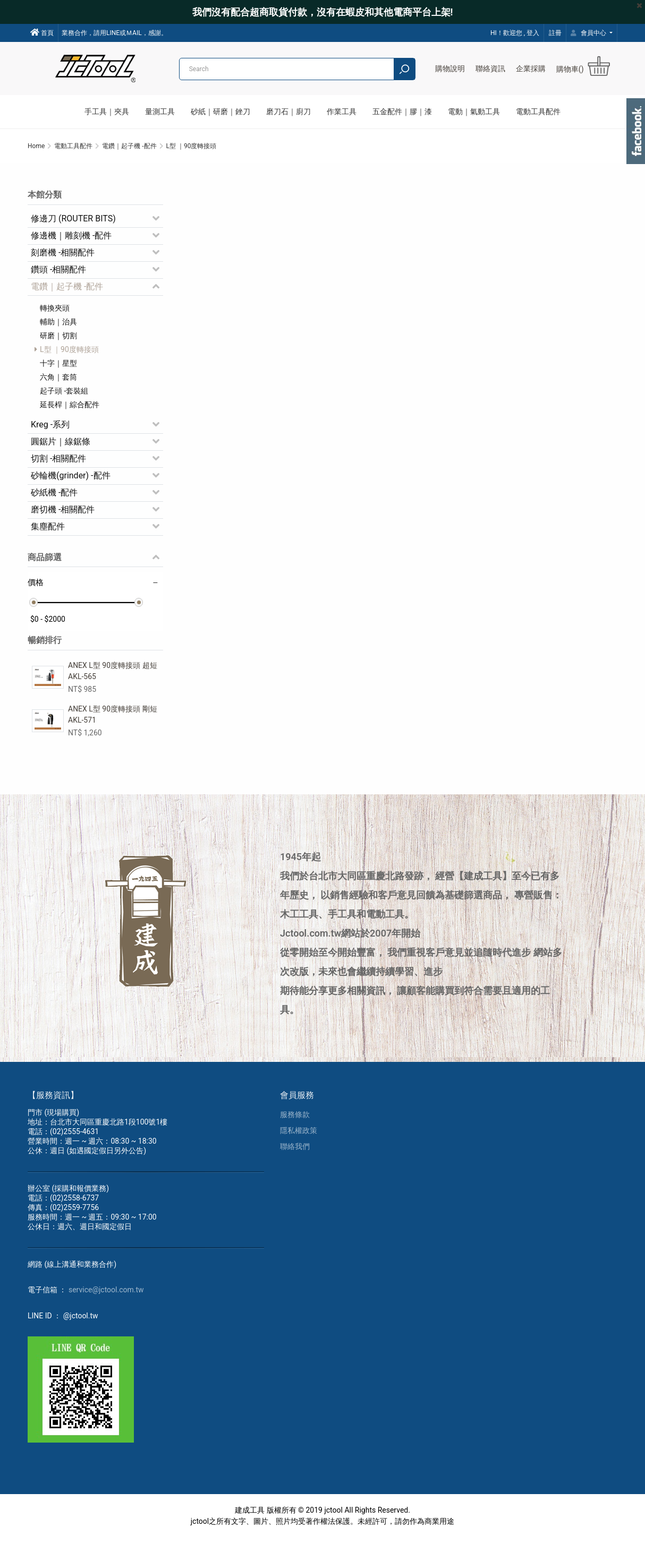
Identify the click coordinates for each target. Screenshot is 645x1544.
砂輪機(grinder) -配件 (71, 480)
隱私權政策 (298, 1137)
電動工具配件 (538, 111)
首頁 (42, 32)
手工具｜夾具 (106, 111)
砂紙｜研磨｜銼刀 (220, 111)
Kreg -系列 (50, 429)
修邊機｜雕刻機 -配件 (71, 240)
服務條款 (295, 1121)
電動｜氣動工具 (474, 111)
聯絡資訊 (490, 68)
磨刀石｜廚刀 (288, 111)
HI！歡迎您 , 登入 (514, 33)
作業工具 (342, 111)
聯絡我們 (295, 1152)
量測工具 (160, 111)
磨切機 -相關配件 (63, 514)
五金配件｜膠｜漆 (402, 111)
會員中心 (589, 33)
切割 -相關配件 (58, 463)
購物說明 (450, 68)
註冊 (555, 33)
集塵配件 (48, 531)
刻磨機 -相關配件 (63, 257)
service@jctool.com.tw (106, 1296)
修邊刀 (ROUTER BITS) (73, 223)
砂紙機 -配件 (54, 497)
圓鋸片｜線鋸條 (60, 446)
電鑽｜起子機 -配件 (67, 291)
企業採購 (531, 68)
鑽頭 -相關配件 (58, 274)
